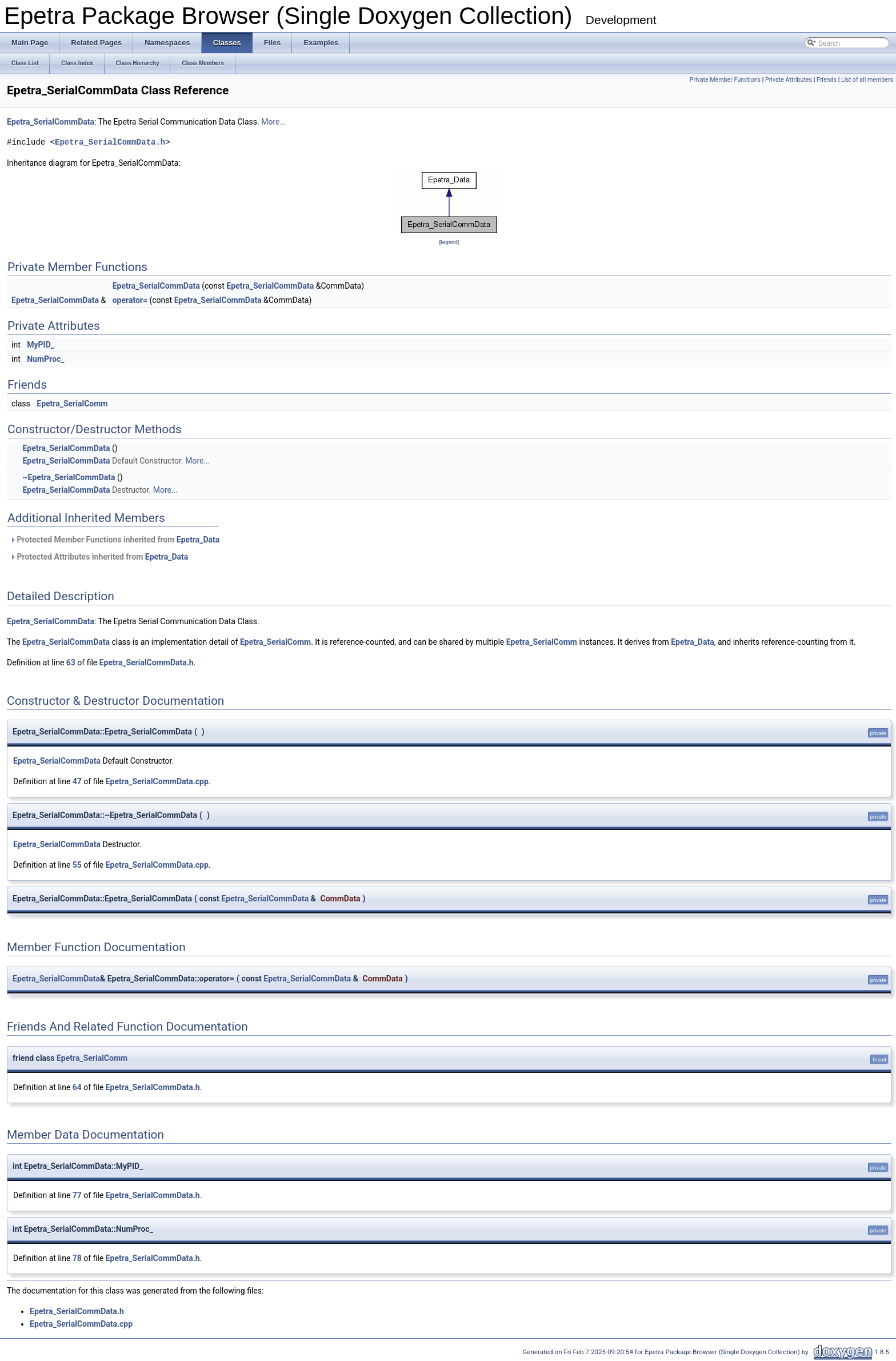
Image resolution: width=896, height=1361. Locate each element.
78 (77, 1258)
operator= (130, 300)
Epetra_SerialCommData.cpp (157, 781)
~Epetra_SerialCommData (68, 477)
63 (70, 662)
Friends (827, 79)
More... (273, 121)
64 (77, 1087)
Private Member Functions (725, 79)
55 (77, 864)
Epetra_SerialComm (72, 403)
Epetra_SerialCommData (50, 121)
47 (77, 781)
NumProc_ (45, 359)
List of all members (867, 79)
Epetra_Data (198, 539)
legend (449, 242)
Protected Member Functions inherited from (114, 539)
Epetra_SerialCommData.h (110, 142)
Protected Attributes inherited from (99, 556)
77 (77, 1195)
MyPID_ (40, 344)
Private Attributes (788, 79)
